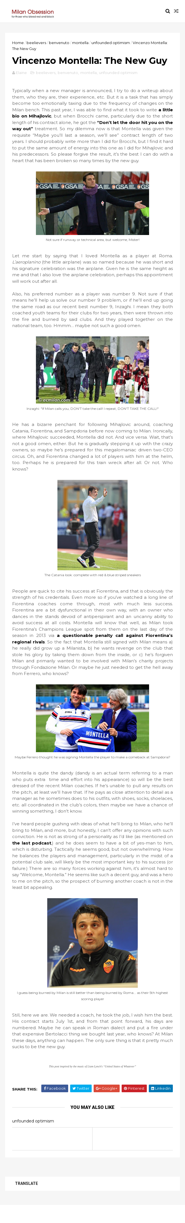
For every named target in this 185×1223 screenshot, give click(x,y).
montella (81, 43)
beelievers (37, 43)
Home (18, 43)
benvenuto (60, 43)
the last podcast (32, 859)
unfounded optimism (111, 43)
